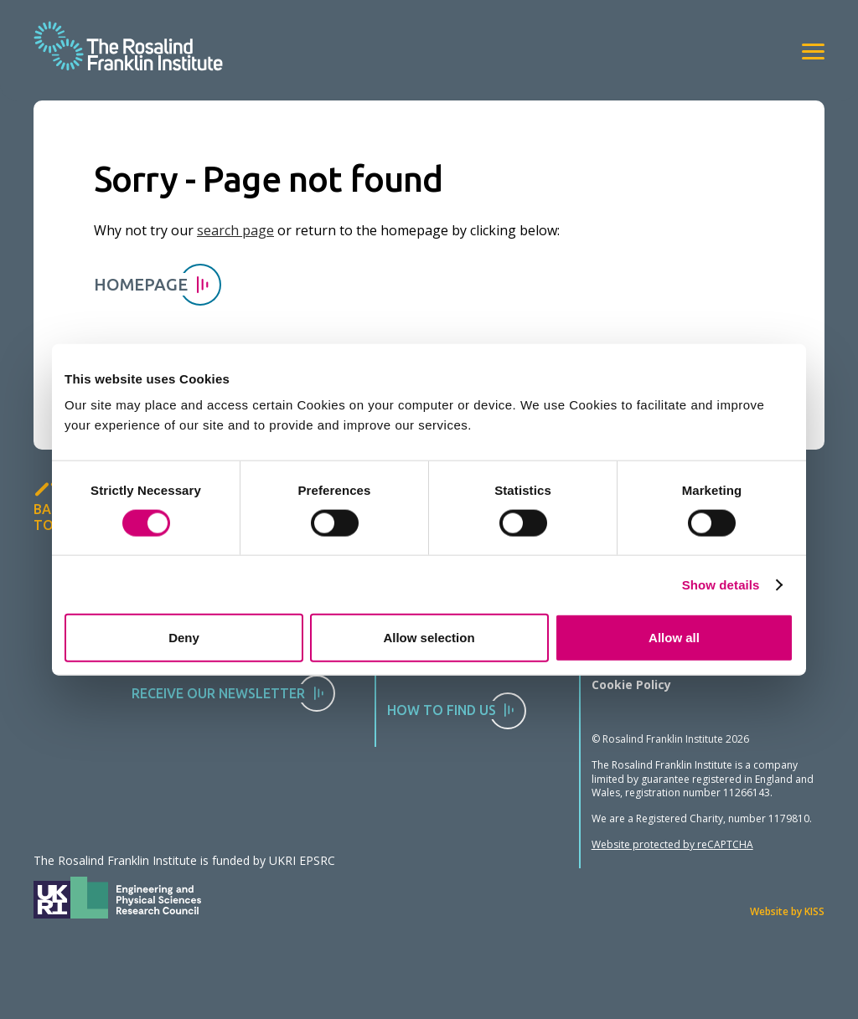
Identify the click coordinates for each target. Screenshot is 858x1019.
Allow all (674, 637)
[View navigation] (813, 51)
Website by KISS (787, 911)
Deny (183, 637)
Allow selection (428, 637)
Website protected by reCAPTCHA (672, 844)
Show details (721, 584)
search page (235, 230)
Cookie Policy (631, 684)
